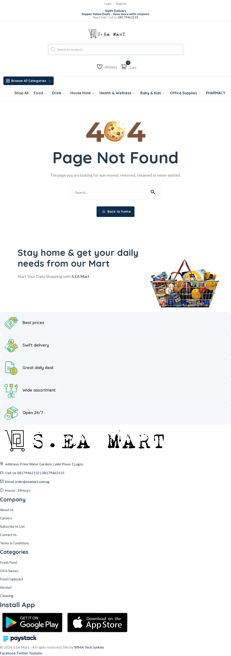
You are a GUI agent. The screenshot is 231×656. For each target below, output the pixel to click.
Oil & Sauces (9, 571)
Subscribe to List (12, 526)
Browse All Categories (28, 81)
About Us (7, 510)
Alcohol (6, 587)
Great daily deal (38, 367)
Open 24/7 (33, 412)
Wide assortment (39, 390)
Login (107, 3)
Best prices (33, 322)
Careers (6, 518)
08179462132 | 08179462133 (40, 473)
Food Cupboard (11, 579)
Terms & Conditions (14, 543)
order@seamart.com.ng (32, 482)
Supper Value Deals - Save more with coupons (115, 14)
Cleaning (6, 596)
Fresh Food (8, 562)
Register (121, 3)
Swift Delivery (115, 11)
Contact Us (8, 535)
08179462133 (128, 17)
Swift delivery (36, 345)
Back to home (116, 212)
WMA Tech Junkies (89, 647)
